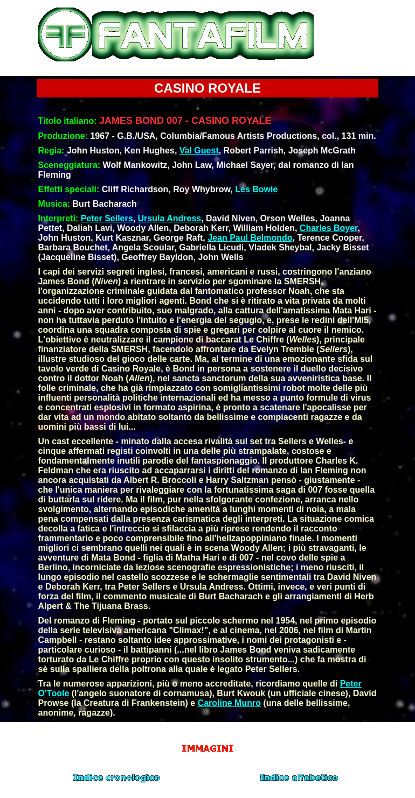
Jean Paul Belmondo (250, 237)
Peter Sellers (107, 218)
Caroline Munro (229, 703)
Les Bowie (256, 189)
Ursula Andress (170, 218)
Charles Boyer (329, 228)
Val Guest (199, 150)
